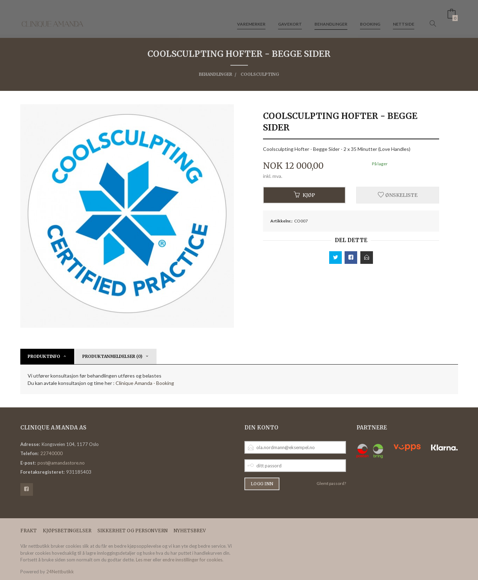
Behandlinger (330, 17)
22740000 (51, 453)
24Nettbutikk (60, 571)
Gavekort (290, 17)
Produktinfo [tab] (44, 356)
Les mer (144, 559)
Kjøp (304, 195)
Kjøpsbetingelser (67, 531)
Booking (370, 17)
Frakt (28, 531)
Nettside (403, 17)
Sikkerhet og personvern (132, 531)
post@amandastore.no (61, 463)
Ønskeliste (397, 195)
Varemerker (251, 17)
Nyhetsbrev (190, 531)
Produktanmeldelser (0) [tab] (112, 356)
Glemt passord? (331, 483)
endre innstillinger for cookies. (192, 559)
